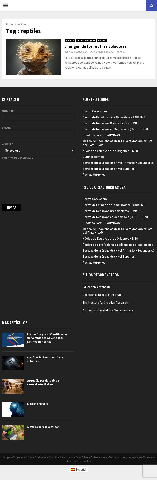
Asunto (38, 147)
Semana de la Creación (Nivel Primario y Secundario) (118, 162)
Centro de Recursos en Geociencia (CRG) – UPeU (115, 129)
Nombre (38, 114)
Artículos (70, 40)
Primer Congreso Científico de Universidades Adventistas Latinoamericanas (47, 338)
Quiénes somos (93, 156)
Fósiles (101, 40)
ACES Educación (78, 51)
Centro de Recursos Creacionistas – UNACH (112, 123)
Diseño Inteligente (86, 40)
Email (38, 130)
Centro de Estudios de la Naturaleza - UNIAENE (114, 117)
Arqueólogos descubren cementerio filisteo (43, 382)
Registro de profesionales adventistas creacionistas (118, 244)
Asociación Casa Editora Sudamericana (108, 310)
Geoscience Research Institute (102, 295)
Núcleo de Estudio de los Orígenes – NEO (110, 151)
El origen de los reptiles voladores (96, 46)
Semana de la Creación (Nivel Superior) (109, 168)
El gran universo (37, 403)
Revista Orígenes (94, 174)
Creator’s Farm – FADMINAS (101, 135)
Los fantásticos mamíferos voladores (45, 359)
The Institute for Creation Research (105, 302)
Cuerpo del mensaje (38, 159)
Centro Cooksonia (95, 111)
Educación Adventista (97, 287)
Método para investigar (43, 427)
